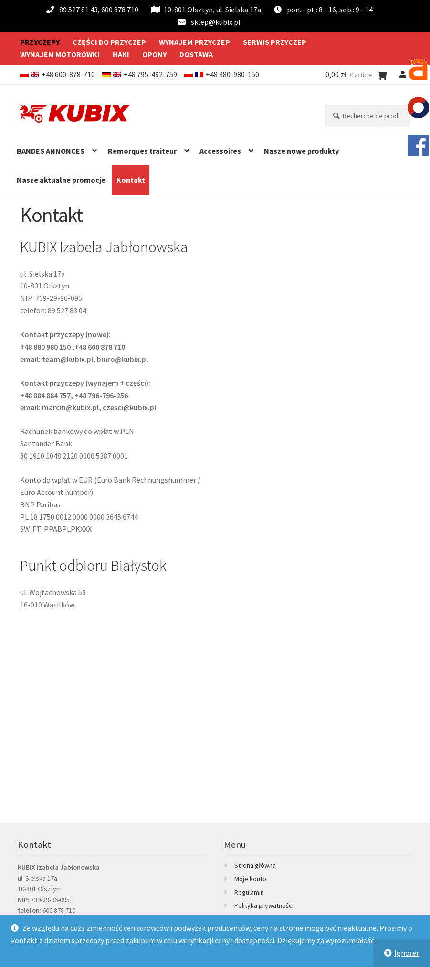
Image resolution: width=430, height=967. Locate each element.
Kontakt (130, 180)
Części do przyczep (109, 42)
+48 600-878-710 (68, 74)
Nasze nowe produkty (301, 150)
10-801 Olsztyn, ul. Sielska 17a (206, 9)
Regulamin (249, 892)
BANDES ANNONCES (50, 150)
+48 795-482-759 (150, 74)
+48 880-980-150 (232, 74)
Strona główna (255, 865)
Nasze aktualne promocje (61, 180)
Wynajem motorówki (60, 54)
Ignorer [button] (406, 952)
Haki (121, 54)
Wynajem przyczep (194, 42)
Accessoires (220, 150)
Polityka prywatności (264, 905)
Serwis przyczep (274, 42)
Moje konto (250, 878)
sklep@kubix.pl (216, 22)
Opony (154, 54)
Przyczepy (40, 42)
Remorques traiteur (142, 150)
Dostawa (196, 54)
